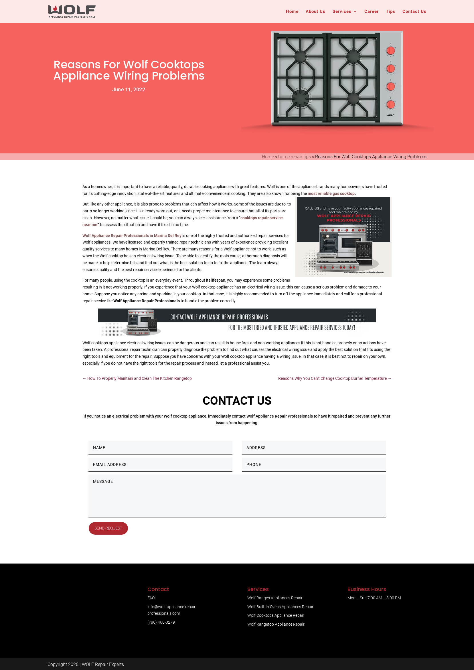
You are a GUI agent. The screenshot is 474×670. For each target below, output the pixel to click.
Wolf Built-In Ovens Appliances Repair (280, 606)
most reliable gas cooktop (331, 193)
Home (292, 11)
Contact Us (414, 11)
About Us (315, 11)
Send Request (108, 528)
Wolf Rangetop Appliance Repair (276, 624)
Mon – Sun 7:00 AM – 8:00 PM (374, 598)
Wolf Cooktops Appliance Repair (275, 615)
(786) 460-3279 (161, 622)
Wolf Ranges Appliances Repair (275, 598)
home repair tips (294, 156)
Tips (390, 11)
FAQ (151, 598)
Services (342, 11)
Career (371, 11)
